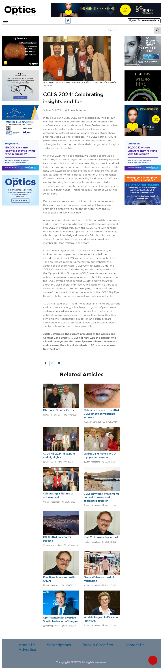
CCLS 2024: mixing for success (57, 539)
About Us (27, 645)
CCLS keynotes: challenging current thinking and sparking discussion (101, 497)
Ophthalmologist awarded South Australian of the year (61, 619)
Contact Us (134, 645)
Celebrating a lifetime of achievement (58, 495)
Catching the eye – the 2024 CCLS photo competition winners (101, 413)
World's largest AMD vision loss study (101, 619)
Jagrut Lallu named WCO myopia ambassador (100, 456)
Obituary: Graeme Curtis (58, 410)
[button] (5, 20)
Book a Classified (97, 645)
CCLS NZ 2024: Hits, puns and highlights (59, 456)
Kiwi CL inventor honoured (101, 537)
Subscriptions (59, 645)
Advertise (27, 649)
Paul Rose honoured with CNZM (59, 579)
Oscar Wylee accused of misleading (99, 579)
